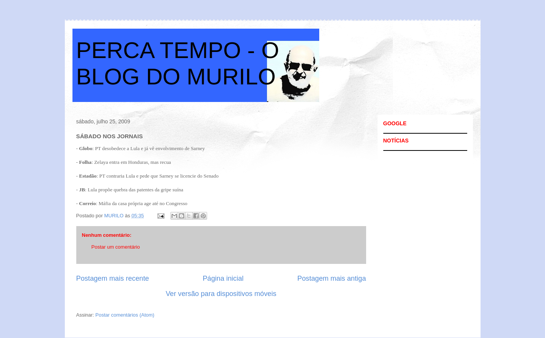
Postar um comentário (116, 247)
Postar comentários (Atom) (124, 315)
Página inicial (223, 278)
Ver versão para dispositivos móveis (221, 294)
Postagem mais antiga (331, 278)
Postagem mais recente (112, 278)
